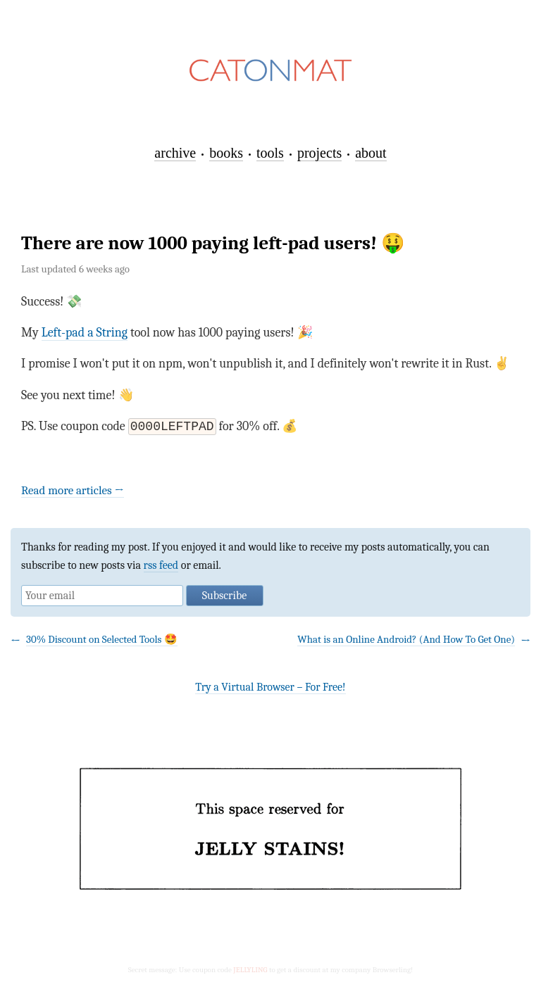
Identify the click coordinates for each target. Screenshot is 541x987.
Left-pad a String (85, 332)
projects (319, 153)
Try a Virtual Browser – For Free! (270, 688)
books (226, 153)
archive (175, 153)
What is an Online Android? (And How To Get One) (406, 640)
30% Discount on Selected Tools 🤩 (102, 640)
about (370, 153)
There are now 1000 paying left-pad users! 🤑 (213, 243)
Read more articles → (72, 491)
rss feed (161, 566)
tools (270, 153)
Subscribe (224, 597)
